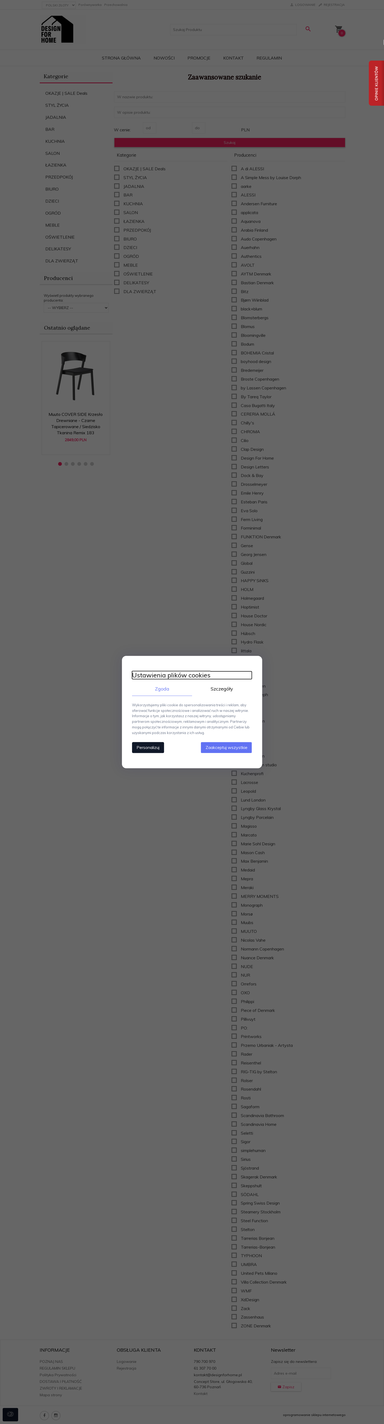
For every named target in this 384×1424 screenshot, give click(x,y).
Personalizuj (146, 747)
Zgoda (161, 689)
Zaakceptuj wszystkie (228, 747)
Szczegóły (222, 689)
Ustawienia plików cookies (170, 675)
